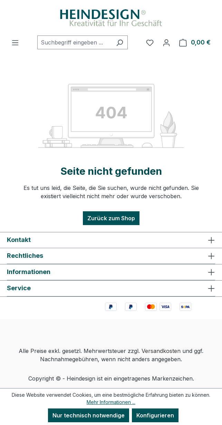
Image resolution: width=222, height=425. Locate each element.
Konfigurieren (155, 415)
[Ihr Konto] (166, 42)
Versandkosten (161, 350)
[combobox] (74, 42)
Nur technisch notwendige (88, 415)
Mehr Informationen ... (111, 402)
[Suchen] (120, 42)
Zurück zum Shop (111, 218)
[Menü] (15, 42)
